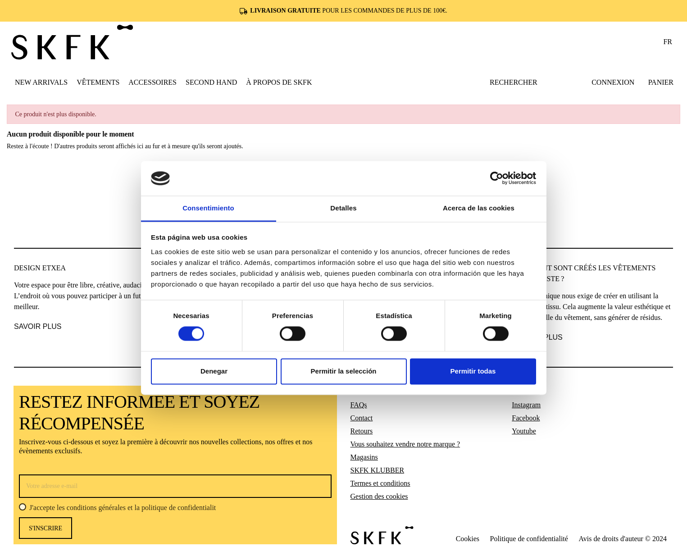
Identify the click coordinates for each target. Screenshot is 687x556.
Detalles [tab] (343, 208)
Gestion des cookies (379, 496)
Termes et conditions (380, 483)
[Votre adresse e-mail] (175, 486)
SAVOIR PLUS (38, 326)
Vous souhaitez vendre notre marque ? (405, 444)
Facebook (526, 418)
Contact (361, 418)
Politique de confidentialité (529, 538)
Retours (361, 431)
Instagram (526, 405)
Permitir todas (473, 371)
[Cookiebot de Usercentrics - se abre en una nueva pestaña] (496, 178)
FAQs (358, 405)
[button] (98, 82)
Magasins (364, 457)
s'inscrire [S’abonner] (45, 528)
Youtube (524, 431)
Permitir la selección (344, 371)
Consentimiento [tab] (208, 208)
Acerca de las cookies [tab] (478, 208)
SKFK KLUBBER (377, 470)
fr (667, 42)
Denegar (213, 371)
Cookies (467, 538)
